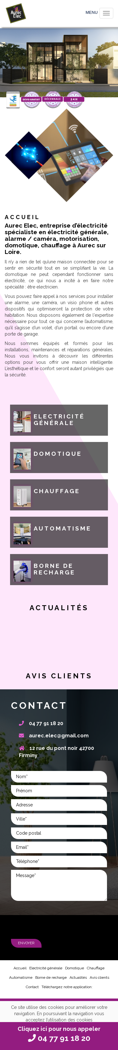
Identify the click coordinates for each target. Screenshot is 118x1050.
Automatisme (20, 977)
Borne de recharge (51, 977)
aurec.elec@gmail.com (54, 736)
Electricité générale (45, 968)
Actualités (78, 977)
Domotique (74, 968)
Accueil (20, 968)
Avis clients (99, 977)
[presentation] (59, 922)
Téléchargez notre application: (67, 987)
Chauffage (95, 968)
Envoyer (26, 943)
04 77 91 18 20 (41, 723)
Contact (32, 987)
